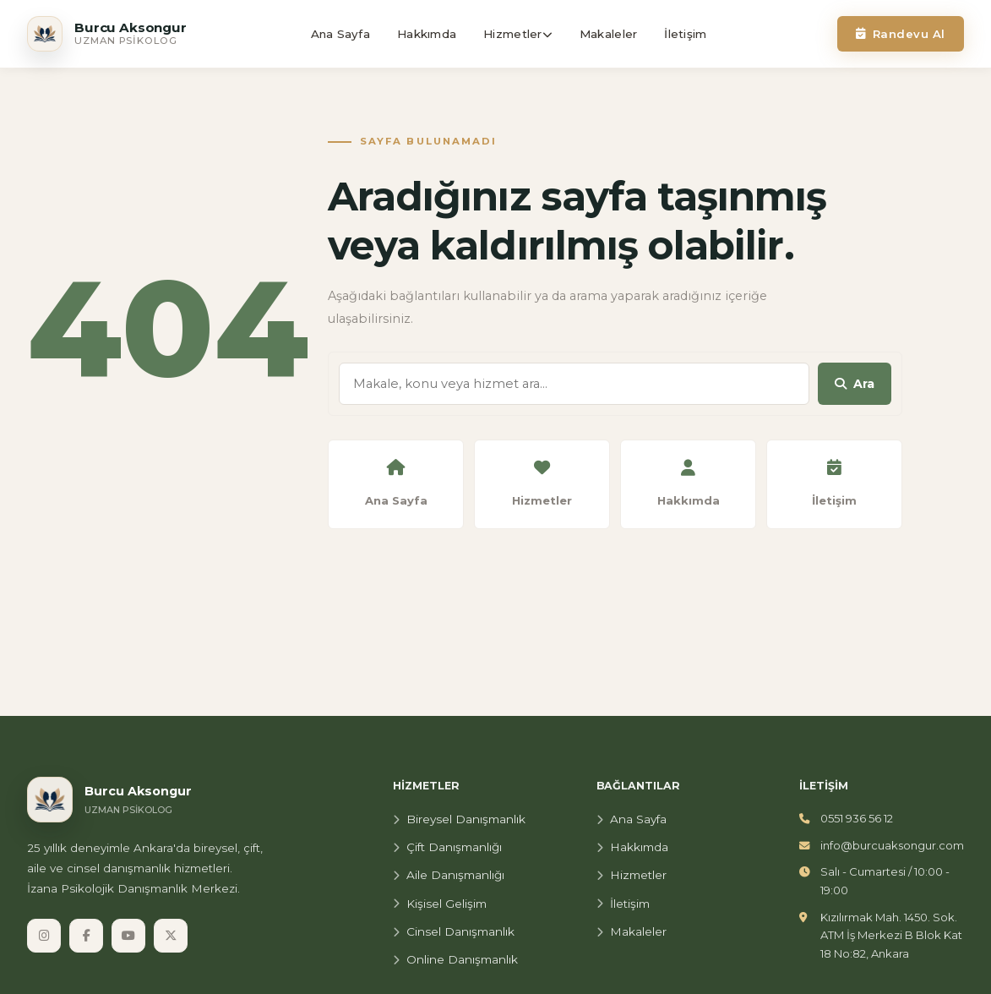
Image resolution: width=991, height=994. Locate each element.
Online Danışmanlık (455, 959)
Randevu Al (900, 34)
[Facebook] (86, 936)
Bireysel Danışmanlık (459, 819)
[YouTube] (128, 936)
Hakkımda (632, 847)
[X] (171, 936)
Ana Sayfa (631, 819)
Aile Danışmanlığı (448, 875)
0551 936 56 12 (856, 818)
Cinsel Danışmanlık (454, 931)
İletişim (623, 903)
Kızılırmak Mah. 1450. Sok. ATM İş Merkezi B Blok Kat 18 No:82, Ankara (891, 935)
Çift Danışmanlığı (447, 847)
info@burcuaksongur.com (892, 845)
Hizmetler (631, 875)
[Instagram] (44, 936)
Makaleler (631, 931)
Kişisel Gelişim (440, 903)
